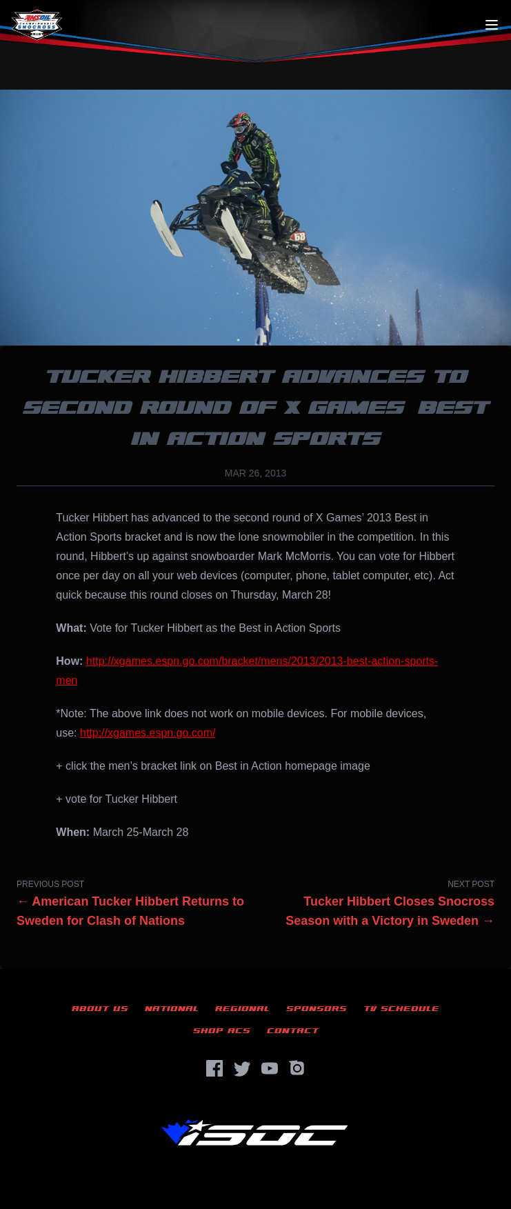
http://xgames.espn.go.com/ (148, 733)
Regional (242, 1009)
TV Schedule (401, 1009)
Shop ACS (221, 1031)
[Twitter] (242, 1068)
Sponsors (316, 1009)
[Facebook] (214, 1068)
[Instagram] (297, 1068)
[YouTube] (269, 1068)
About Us (100, 1009)
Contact (293, 1031)
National (172, 1009)
